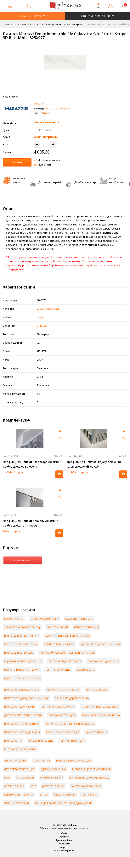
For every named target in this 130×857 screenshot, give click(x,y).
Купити (17, 162)
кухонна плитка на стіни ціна (101, 715)
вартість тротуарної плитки (22, 678)
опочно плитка (14, 786)
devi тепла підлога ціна (19, 769)
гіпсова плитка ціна (40, 740)
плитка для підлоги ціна (103, 661)
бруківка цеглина (96, 732)
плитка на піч (13, 740)
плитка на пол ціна (58, 669)
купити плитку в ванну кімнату (101, 644)
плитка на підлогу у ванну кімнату (26, 698)
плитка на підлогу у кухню (58, 706)
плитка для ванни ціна (18, 652)
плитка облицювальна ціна (22, 689)
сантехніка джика (51, 777)
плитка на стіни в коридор (21, 723)
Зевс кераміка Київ (16, 803)
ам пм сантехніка (15, 760)
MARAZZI (39, 104)
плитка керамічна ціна (44, 618)
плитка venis (90, 794)
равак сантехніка (53, 786)
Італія (46, 113)
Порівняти (44, 164)
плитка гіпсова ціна (72, 740)
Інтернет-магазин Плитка (19, 24)
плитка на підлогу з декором (99, 706)
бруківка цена (86, 669)
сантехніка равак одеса (86, 786)
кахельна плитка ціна (79, 618)
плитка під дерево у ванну (72, 698)
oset (33, 786)
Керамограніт (75, 24)
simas (43, 794)
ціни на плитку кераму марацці (89, 777)
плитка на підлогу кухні (19, 706)
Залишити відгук (23, 560)
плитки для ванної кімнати (21, 635)
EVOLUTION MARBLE (57, 108)
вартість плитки (57, 627)
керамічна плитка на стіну (63, 689)
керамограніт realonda (19, 794)
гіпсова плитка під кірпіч (20, 749)
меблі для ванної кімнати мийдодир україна (63, 803)
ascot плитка (41, 760)
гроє (7, 777)
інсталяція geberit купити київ (91, 769)
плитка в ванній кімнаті (59, 644)
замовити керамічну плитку (22, 627)
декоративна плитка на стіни (23, 715)
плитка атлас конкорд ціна (73, 760)
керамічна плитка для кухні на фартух (69, 723)
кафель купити (14, 618)
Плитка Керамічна (50, 24)
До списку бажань (49, 160)
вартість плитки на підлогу (21, 669)
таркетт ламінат (64, 794)
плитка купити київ (86, 627)
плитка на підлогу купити (64, 661)
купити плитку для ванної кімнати (67, 635)
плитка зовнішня (97, 689)
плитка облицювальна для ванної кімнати (67, 652)
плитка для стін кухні (62, 715)
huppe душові (25, 777)
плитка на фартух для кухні (22, 732)
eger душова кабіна (53, 769)
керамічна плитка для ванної (23, 661)
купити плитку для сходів (62, 732)
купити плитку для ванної (21, 644)
